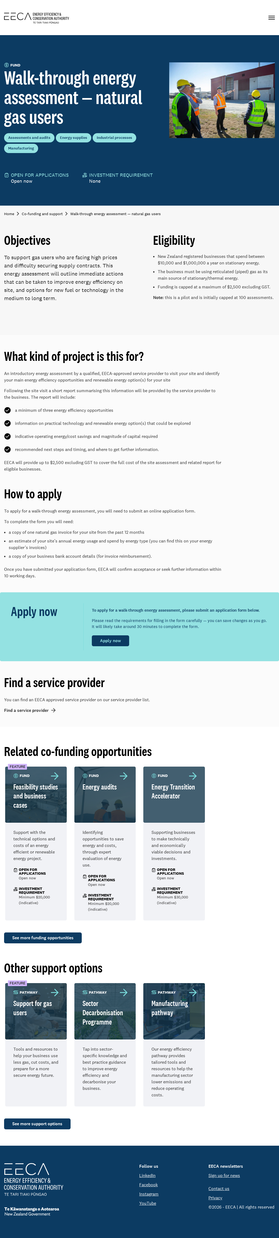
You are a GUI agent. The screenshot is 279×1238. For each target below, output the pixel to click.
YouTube (147, 1203)
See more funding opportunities (43, 938)
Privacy (215, 1198)
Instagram (149, 1194)
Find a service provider (26, 710)
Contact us (218, 1188)
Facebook (148, 1185)
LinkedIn (147, 1175)
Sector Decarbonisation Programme (103, 1012)
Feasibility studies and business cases (35, 796)
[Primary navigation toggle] (271, 17)
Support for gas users (32, 1007)
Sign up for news (224, 1175)
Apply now (110, 641)
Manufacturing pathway (169, 1007)
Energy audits (100, 787)
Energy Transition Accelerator (173, 791)
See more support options (37, 1124)
